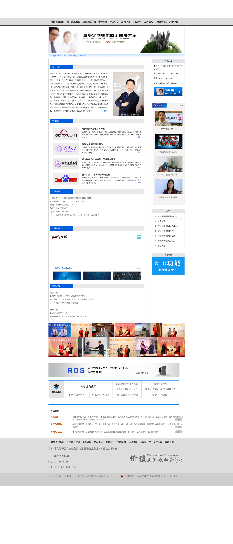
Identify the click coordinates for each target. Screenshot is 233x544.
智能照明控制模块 (96, 419)
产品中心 (114, 22)
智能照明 (135, 417)
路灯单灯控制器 (147, 417)
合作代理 (102, 22)
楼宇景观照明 (73, 22)
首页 (65, 56)
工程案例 (137, 22)
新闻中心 (125, 22)
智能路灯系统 (124, 417)
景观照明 (72, 56)
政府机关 (162, 424)
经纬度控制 (141, 432)
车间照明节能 (151, 424)
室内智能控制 (153, 432)
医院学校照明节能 (102, 424)
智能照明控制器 (79, 417)
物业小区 (129, 424)
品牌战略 (148, 22)
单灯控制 (131, 432)
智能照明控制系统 (108, 417)
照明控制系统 (161, 417)
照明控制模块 (81, 419)
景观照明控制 (93, 417)
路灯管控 (122, 432)
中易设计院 (161, 22)
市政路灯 (89, 424)
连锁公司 (113, 432)
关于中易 (173, 22)
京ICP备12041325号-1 (158, 476)
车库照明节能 (117, 424)
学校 (100, 432)
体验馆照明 (139, 424)
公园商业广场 (89, 22)
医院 (106, 432)
